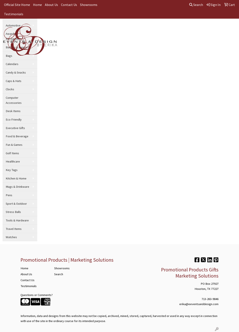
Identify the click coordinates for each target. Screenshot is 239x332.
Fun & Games (14, 145)
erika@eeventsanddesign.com (198, 304)
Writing (164, 28)
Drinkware (109, 28)
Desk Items (13, 111)
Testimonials (13, 14)
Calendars (12, 64)
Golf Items (12, 153)
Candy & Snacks (16, 72)
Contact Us (69, 5)
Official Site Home (17, 5)
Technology (183, 28)
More (220, 28)
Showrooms (88, 5)
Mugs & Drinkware (17, 187)
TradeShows (145, 28)
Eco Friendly (14, 119)
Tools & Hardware (17, 220)
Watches (11, 237)
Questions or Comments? (37, 295)
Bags (92, 28)
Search (196, 5)
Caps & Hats (13, 81)
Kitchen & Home (16, 178)
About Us (51, 5)
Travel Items (14, 229)
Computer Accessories (14, 100)
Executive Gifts (15, 128)
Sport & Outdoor (16, 204)
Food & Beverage (17, 136)
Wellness (204, 28)
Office (126, 28)
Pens (9, 195)
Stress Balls (13, 212)
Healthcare (13, 161)
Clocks (10, 89)
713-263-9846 (210, 299)
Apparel (77, 28)
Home (37, 5)
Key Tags (12, 170)
